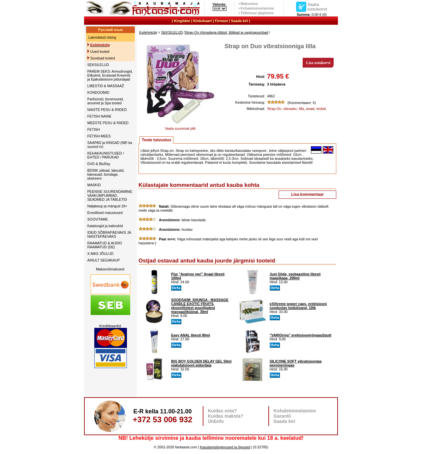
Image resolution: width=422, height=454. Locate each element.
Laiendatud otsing (102, 37)
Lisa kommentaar (307, 194)
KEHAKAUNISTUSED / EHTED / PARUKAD (105, 155)
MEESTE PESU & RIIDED (108, 123)
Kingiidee (182, 21)
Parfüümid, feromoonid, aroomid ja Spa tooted (105, 101)
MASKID (94, 185)
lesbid (321, 109)
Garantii (282, 416)
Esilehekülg (148, 32)
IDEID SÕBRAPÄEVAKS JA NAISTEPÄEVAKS (109, 234)
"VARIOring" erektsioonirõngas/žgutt (300, 335)
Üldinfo (216, 421)
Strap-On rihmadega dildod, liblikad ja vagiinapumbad (226, 32)
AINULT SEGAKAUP (103, 260)
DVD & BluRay (98, 164)
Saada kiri (239, 21)
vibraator (290, 109)
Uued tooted (99, 51)
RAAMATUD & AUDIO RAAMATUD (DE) (104, 245)
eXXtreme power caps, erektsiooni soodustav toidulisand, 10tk (298, 306)
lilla (301, 109)
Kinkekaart (202, 21)
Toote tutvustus (156, 140)
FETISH (93, 129)
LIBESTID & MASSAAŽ (105, 86)
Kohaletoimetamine (257, 8)
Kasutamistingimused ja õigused (225, 447)
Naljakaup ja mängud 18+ (107, 206)
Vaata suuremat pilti (180, 126)
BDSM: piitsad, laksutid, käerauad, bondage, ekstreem (106, 174)
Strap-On (274, 109)
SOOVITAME (97, 219)
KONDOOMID (98, 92)
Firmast (221, 21)
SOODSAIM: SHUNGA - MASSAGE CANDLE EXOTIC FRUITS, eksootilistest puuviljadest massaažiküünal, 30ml (199, 306)
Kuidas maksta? (225, 416)
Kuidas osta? (222, 410)
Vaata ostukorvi (317, 6)
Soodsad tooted (102, 58)
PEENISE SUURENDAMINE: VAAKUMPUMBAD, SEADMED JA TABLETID (110, 195)
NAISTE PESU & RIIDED (107, 110)
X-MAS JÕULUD (100, 254)
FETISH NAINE (99, 116)
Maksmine (249, 4)
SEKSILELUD (98, 65)
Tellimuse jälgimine (257, 13)
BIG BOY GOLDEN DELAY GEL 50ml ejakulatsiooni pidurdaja (201, 363)
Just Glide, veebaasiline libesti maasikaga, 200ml (295, 276)
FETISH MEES (99, 136)
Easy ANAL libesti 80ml (190, 335)
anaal (310, 109)
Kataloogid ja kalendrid (105, 226)
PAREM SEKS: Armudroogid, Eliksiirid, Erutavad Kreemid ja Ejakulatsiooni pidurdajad (110, 75)
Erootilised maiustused (105, 213)
